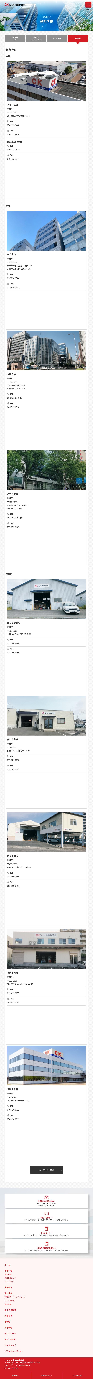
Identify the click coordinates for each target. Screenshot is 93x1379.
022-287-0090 (13, 760)
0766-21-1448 (13, 125)
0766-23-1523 (13, 149)
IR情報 (7, 1321)
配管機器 (8, 1274)
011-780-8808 (13, 643)
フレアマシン (9, 1281)
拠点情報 (8, 1304)
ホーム (7, 1264)
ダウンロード (10, 1333)
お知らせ (8, 1315)
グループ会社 (9, 1300)
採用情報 (8, 1327)
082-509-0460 (13, 876)
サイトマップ (10, 1345)
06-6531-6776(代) (15, 398)
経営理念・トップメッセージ (15, 1297)
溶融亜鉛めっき (10, 1278)
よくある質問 (10, 1310)
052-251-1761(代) (15, 517)
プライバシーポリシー (14, 1351)
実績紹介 (8, 1287)
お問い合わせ (10, 1339)
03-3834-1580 (13, 278)
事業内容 (8, 1270)
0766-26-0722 (13, 1109)
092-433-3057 (13, 993)
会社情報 (8, 1293)
